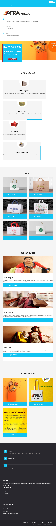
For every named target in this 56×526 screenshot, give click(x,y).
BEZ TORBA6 (11, 238)
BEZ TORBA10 (38, 194)
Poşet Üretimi (8, 347)
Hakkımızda (11, 435)
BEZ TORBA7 (11, 216)
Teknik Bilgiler (8, 278)
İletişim (11, 5)
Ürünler (6, 491)
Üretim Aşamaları (13, 404)
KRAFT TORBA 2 (12, 194)
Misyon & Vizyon (39, 404)
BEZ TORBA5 (37, 216)
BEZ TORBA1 (37, 238)
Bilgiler (6, 493)
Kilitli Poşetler (8, 312)
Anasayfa (5, 5)
